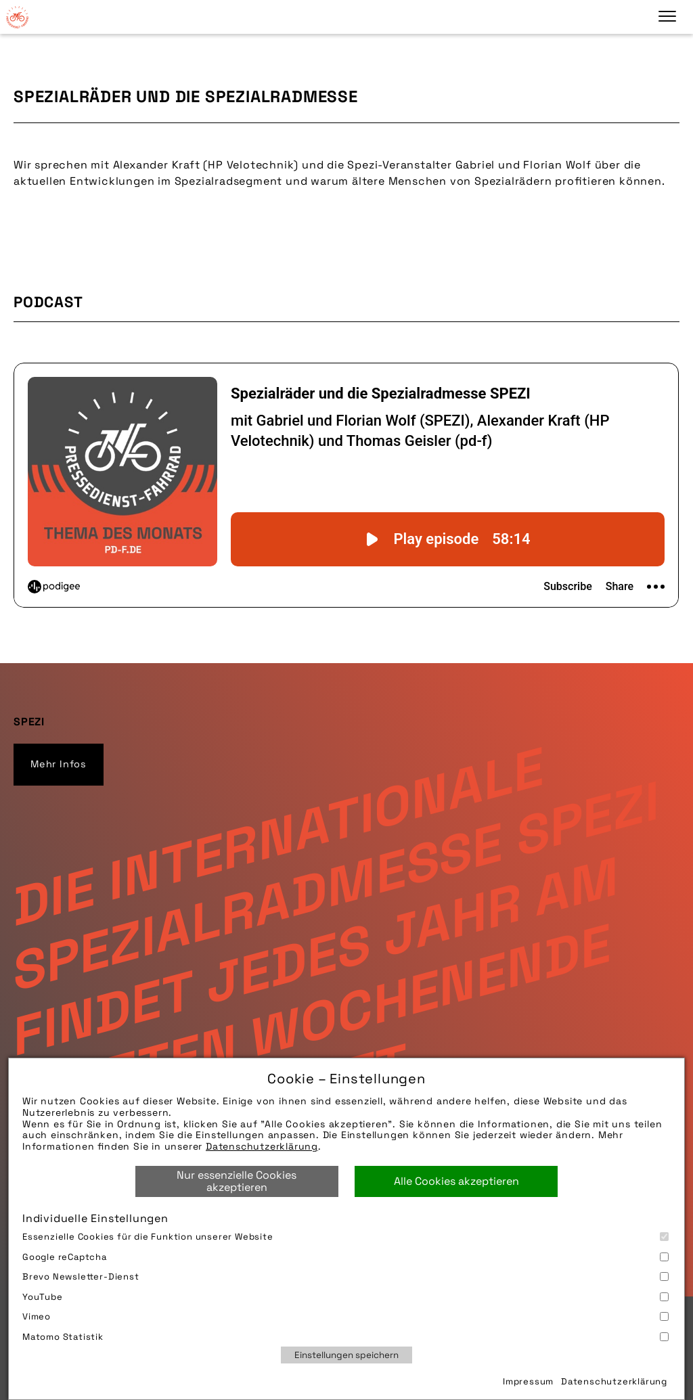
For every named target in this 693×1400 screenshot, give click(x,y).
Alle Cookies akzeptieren (456, 1181)
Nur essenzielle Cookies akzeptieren (236, 1181)
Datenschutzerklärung (262, 1146)
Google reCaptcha (345, 1257)
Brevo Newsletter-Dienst (345, 1276)
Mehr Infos (58, 764)
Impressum (528, 1381)
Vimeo (345, 1316)
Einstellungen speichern (346, 1355)
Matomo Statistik (345, 1336)
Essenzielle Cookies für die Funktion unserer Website (345, 1236)
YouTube (345, 1297)
